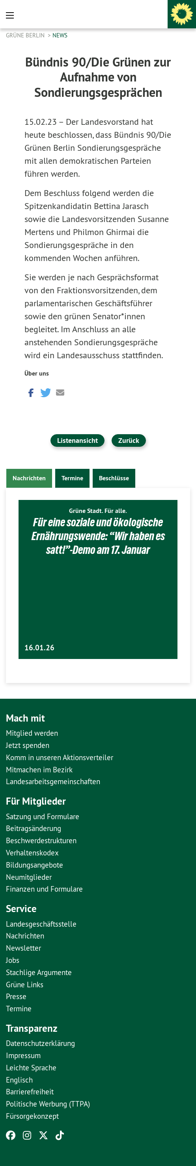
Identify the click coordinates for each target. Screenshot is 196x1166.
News (59, 35)
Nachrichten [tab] (29, 478)
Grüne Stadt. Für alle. (98, 511)
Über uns (36, 373)
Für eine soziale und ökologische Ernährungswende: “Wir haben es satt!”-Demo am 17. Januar (98, 536)
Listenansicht (77, 440)
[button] (30, 392)
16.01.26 (39, 648)
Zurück (128, 440)
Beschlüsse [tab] (114, 478)
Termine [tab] (72, 478)
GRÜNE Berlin (26, 35)
